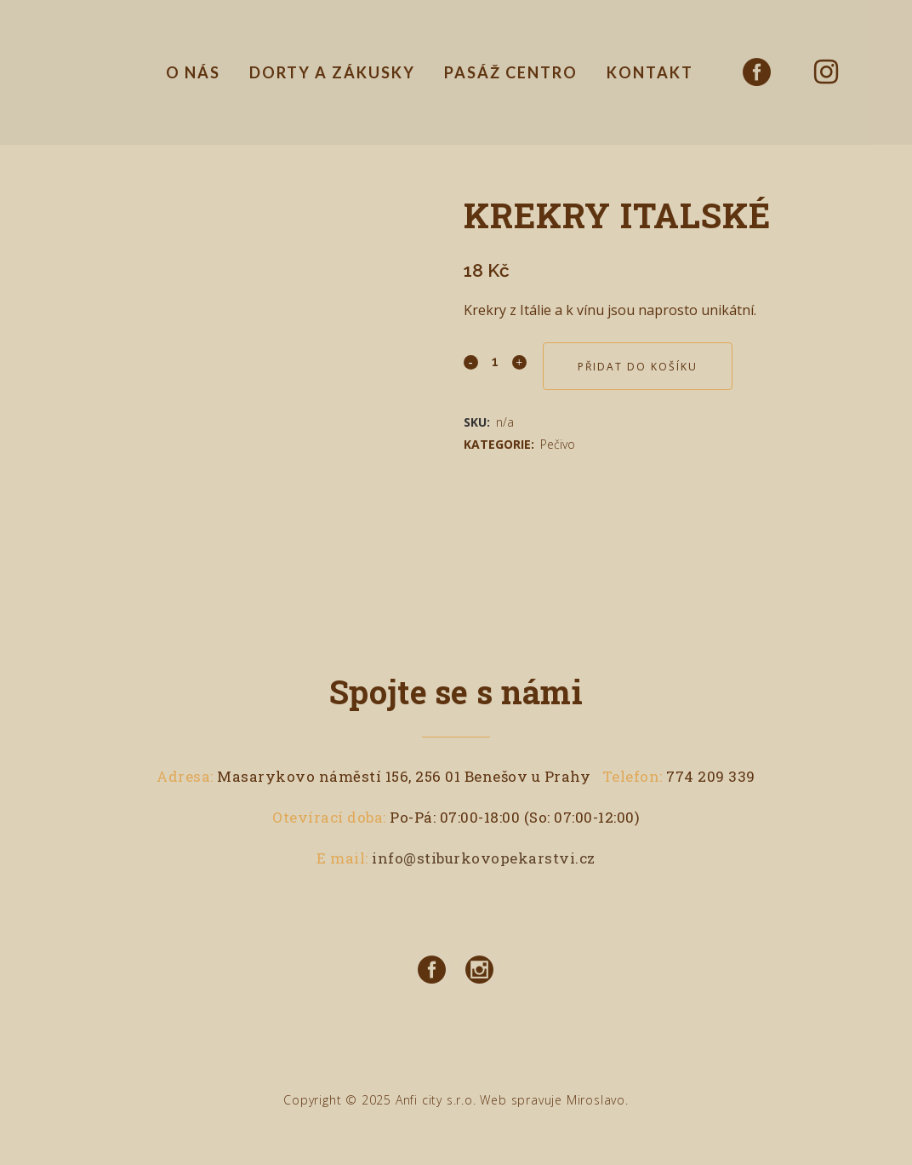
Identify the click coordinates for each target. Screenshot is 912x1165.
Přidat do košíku (638, 366)
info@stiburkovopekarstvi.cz (484, 858)
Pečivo (557, 444)
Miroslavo (596, 1100)
